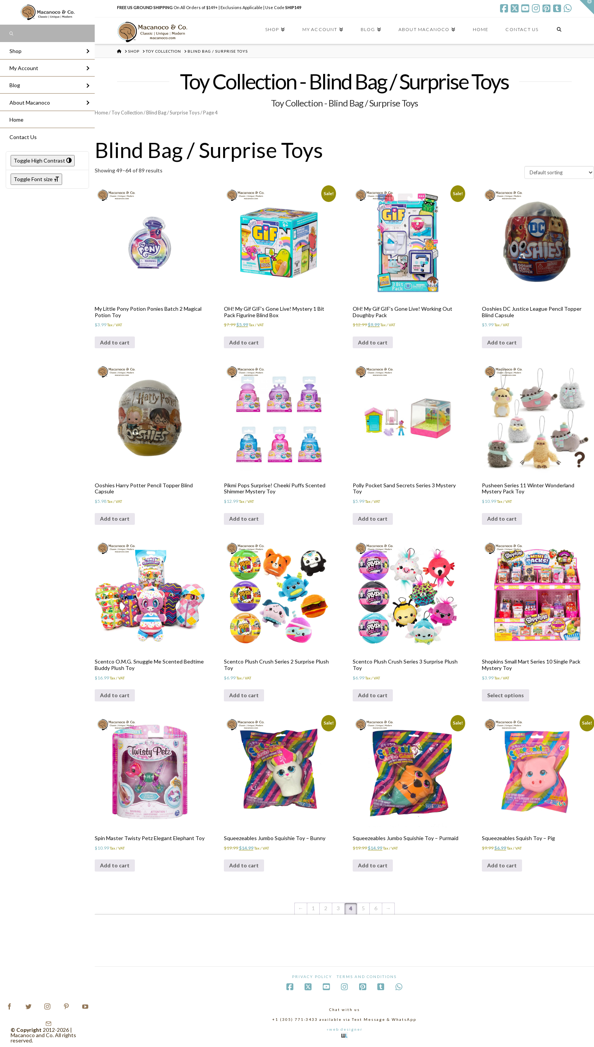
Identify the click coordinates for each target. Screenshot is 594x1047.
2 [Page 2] (325, 908)
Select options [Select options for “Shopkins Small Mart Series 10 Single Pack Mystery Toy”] (505, 695)
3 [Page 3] (338, 908)
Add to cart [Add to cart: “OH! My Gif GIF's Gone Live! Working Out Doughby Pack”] (373, 342)
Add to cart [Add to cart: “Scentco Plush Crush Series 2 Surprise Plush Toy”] (244, 695)
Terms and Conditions (367, 976)
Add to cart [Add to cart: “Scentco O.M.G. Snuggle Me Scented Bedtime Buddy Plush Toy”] (115, 695)
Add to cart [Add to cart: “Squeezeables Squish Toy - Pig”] (502, 865)
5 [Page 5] (363, 908)
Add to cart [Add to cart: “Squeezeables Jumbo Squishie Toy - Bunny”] (244, 865)
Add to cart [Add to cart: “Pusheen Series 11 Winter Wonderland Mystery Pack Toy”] (502, 518)
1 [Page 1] (313, 908)
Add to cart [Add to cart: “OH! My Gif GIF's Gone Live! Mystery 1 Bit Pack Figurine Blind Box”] (244, 342)
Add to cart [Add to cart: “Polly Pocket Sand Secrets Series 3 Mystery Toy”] (373, 518)
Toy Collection (127, 113)
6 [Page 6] (375, 908)
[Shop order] (559, 172)
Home (101, 113)
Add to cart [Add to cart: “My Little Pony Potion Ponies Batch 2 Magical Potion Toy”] (115, 342)
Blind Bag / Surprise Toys (173, 113)
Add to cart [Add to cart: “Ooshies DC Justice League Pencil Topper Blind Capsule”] (502, 342)
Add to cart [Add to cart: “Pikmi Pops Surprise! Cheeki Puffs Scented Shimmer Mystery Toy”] (244, 518)
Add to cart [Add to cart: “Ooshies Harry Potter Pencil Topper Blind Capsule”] (115, 518)
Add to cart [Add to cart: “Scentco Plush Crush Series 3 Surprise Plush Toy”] (373, 695)
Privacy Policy (312, 976)
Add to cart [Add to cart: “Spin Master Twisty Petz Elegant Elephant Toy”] (115, 865)
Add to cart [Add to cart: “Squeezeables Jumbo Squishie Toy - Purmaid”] (373, 865)
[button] (587, 7)
